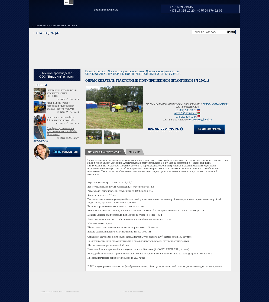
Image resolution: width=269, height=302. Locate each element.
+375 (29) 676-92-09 (185, 116)
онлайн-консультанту (216, 104)
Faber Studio (46, 291)
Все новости (41, 140)
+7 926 (181, 7)
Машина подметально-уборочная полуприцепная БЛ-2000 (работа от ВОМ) (60, 105)
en (71, 2)
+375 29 (209, 10)
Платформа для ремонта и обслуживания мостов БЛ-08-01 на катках (62, 131)
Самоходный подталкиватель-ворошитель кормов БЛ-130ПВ (62, 93)
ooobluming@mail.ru (200, 119)
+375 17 (182, 10)
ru (66, 2)
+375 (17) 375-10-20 (185, 113)
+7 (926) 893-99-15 (185, 110)
